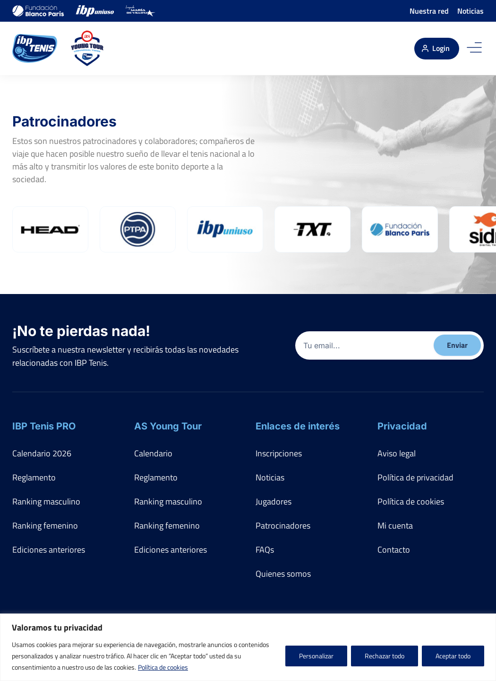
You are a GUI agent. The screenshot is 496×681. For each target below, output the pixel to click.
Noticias (470, 11)
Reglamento (34, 477)
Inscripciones (279, 453)
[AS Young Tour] (87, 48)
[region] (248, 647)
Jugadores (273, 501)
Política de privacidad (415, 477)
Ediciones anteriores (48, 549)
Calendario (153, 453)
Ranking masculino (46, 501)
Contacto (393, 549)
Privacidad (402, 426)
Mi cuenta (395, 525)
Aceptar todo (453, 656)
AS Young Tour (168, 426)
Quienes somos (283, 573)
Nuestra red (429, 11)
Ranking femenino (45, 525)
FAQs (265, 549)
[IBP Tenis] (34, 48)
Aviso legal (396, 453)
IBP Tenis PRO (44, 426)
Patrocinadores (283, 525)
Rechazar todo (384, 656)
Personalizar (316, 656)
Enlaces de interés (298, 426)
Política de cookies (163, 667)
